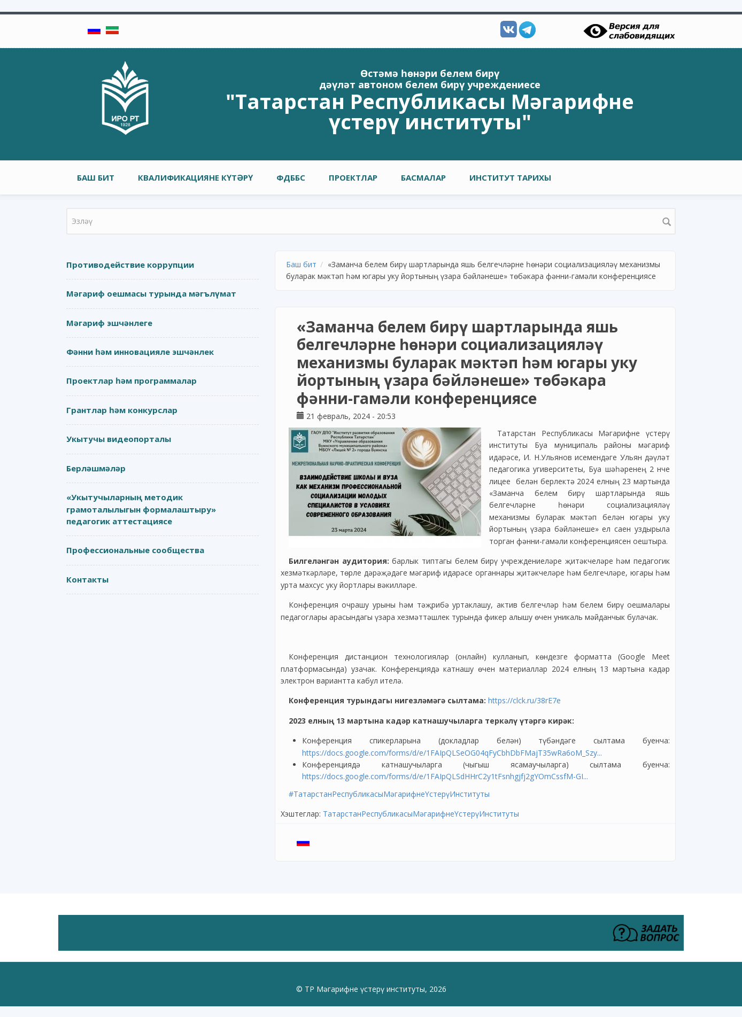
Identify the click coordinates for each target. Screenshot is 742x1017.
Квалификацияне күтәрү (195, 177)
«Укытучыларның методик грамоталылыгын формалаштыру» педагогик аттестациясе (141, 509)
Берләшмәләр (96, 468)
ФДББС (290, 177)
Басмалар (423, 177)
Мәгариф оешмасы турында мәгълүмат (151, 293)
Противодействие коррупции (130, 264)
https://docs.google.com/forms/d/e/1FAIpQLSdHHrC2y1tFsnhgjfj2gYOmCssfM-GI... (445, 776)
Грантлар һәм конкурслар (121, 410)
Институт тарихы (510, 177)
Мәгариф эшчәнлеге (109, 322)
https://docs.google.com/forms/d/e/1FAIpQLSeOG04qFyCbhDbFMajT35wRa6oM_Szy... (452, 753)
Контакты (87, 579)
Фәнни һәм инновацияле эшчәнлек (140, 351)
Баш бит (95, 177)
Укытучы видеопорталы (118, 438)
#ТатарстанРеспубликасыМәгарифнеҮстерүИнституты (389, 794)
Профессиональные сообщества (135, 550)
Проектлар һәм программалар (131, 380)
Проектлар (353, 177)
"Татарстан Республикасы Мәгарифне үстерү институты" (430, 111)
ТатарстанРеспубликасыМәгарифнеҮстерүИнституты (421, 814)
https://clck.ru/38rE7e (524, 700)
